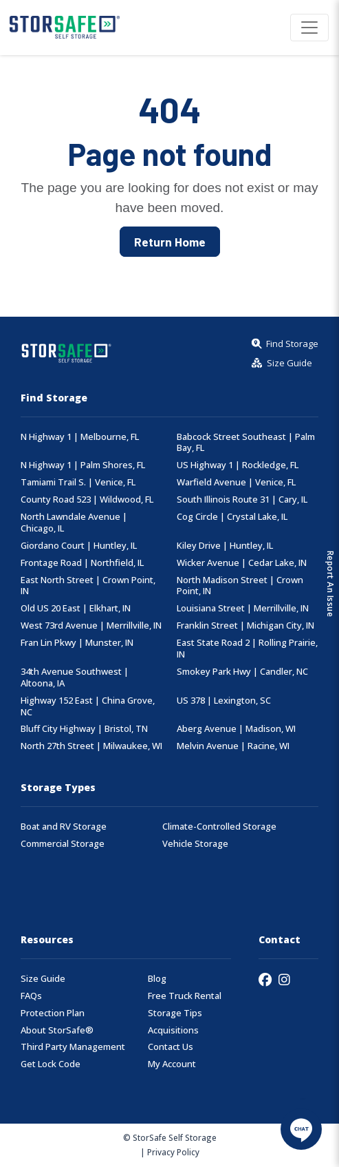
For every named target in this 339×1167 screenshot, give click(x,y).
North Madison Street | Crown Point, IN (240, 586)
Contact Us (170, 1047)
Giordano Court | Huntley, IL (79, 545)
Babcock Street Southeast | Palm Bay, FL (246, 442)
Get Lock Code (50, 1064)
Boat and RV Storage (64, 826)
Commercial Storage (63, 844)
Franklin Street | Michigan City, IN (245, 625)
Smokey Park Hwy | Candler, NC (242, 671)
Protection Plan (53, 1013)
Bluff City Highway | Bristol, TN (84, 729)
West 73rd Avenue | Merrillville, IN (91, 625)
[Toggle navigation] (309, 27)
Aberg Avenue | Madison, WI (236, 729)
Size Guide (43, 979)
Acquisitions (173, 1030)
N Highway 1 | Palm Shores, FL (83, 465)
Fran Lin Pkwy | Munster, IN (77, 643)
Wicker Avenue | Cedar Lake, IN (242, 563)
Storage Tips (175, 1013)
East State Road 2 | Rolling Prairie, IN (247, 648)
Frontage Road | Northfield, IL (82, 563)
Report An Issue (330, 583)
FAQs (31, 996)
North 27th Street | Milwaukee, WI (91, 746)
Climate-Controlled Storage (219, 826)
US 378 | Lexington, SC (224, 700)
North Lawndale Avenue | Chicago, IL (74, 522)
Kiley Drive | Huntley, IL (225, 545)
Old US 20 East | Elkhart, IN (76, 608)
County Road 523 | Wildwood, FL (87, 499)
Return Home (170, 241)
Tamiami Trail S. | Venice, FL (78, 482)
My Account (172, 1064)
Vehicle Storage (195, 844)
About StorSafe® (57, 1030)
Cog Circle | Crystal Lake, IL (232, 517)
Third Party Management (73, 1047)
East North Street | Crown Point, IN (88, 586)
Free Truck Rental (184, 996)
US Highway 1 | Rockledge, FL (237, 465)
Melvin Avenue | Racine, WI (233, 746)
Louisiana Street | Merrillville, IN (243, 608)
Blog (157, 979)
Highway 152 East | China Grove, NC (88, 706)
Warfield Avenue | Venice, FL (236, 482)
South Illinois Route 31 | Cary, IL (242, 499)
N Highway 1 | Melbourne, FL (80, 437)
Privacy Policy (173, 1151)
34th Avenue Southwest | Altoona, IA (75, 677)
